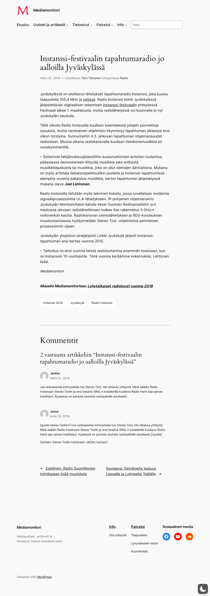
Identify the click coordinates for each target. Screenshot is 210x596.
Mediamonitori (46, 10)
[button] (203, 589)
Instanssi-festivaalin (120, 105)
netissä (89, 99)
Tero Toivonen (91, 78)
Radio (124, 78)
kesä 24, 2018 (60, 416)
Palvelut (138, 527)
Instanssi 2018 (53, 303)
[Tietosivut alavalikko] (91, 25)
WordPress (44, 577)
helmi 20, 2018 (50, 78)
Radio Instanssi (102, 303)
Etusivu (23, 25)
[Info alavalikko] (126, 25)
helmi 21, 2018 (60, 378)
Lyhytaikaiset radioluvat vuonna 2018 (120, 286)
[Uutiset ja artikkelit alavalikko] (67, 25)
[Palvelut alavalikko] (112, 25)
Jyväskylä (77, 303)
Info (112, 527)
